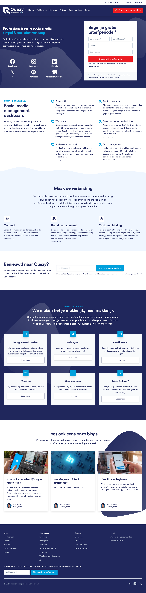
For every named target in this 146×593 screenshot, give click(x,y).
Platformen (42, 10)
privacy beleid (114, 77)
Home (31, 10)
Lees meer (25, 360)
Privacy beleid (117, 541)
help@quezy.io (81, 548)
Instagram (43, 541)
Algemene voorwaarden (121, 537)
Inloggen (139, 2)
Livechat (78, 541)
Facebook (43, 537)
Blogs (87, 10)
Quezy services (75, 10)
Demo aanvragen (111, 2)
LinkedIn (43, 545)
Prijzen (63, 10)
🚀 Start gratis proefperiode (128, 10)
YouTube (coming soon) (49, 556)
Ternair (36, 584)
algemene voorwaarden (99, 77)
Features (53, 10)
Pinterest (43, 552)
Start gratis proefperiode (110, 59)
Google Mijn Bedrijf (48, 548)
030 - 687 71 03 (81, 545)
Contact (127, 2)
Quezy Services (10, 548)
